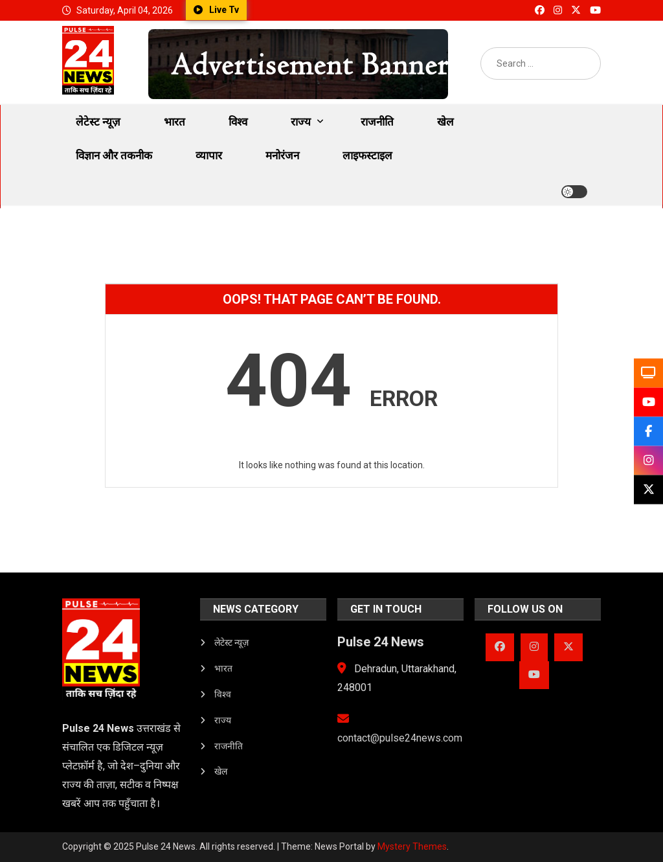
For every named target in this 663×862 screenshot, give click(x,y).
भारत (174, 121)
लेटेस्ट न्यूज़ (98, 121)
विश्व (238, 121)
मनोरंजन (282, 155)
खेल (445, 121)
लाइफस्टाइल (367, 155)
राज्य (301, 121)
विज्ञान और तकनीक (114, 155)
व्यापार (209, 155)
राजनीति (377, 121)
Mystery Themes (412, 846)
